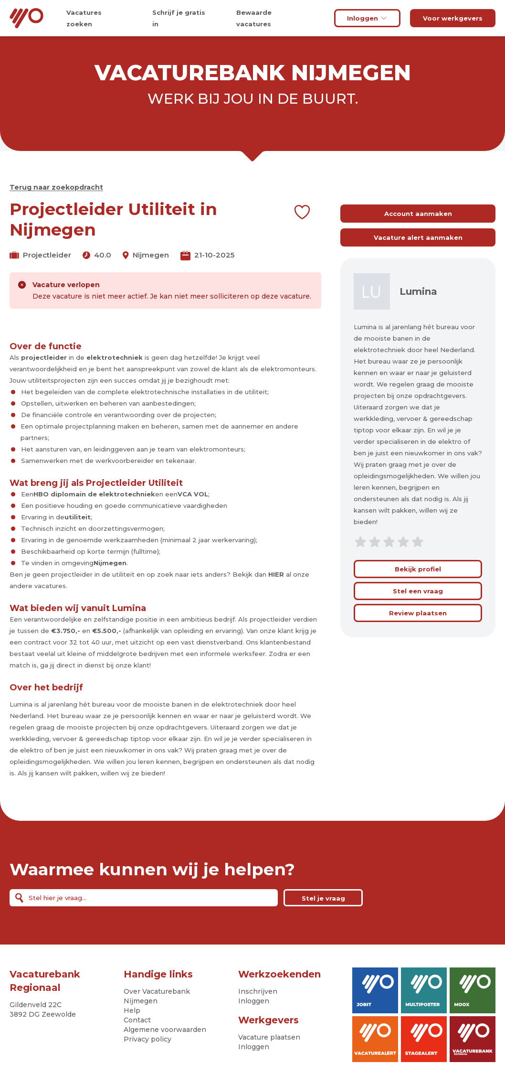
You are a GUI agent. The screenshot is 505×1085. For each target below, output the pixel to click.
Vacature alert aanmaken (418, 237)
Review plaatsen (418, 613)
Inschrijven (257, 991)
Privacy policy (147, 1039)
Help (132, 1010)
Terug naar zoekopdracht (56, 187)
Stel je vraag (323, 898)
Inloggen (367, 18)
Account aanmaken (418, 213)
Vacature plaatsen (269, 1037)
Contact (137, 1020)
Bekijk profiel (418, 569)
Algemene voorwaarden (165, 1029)
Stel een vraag (418, 591)
